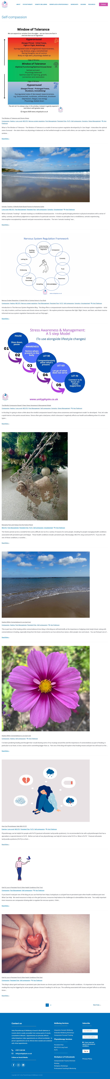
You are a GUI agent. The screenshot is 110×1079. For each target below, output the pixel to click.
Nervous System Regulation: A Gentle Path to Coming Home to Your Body (24, 300)
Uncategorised (58, 209)
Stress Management (94, 121)
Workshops (74, 4)
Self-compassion (76, 121)
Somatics (85, 121)
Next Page (97, 1005)
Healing (12, 121)
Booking (83, 4)
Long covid (18, 121)
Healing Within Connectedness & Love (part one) (16, 736)
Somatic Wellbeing (41, 4)
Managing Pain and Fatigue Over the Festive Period (17, 525)
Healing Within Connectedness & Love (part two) (16, 622)
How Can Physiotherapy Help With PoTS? (14, 826)
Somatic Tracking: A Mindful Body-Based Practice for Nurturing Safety (23, 206)
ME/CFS (25, 121)
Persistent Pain (61, 121)
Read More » (5, 139)
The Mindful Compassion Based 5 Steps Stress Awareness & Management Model (26, 405)
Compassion (5, 121)
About (18, 4)
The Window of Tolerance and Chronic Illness (15, 118)
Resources (91, 4)
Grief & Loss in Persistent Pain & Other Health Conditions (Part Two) (22, 887)
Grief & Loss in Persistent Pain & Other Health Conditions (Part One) (22, 977)
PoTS (68, 121)
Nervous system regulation (37, 121)
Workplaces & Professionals (59, 4)
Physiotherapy (28, 4)
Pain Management (51, 121)
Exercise (4, 829)
